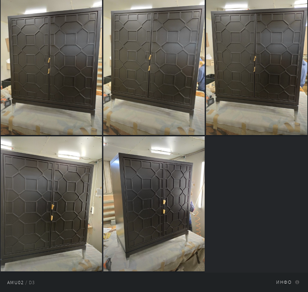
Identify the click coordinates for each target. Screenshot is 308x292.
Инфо (284, 282)
